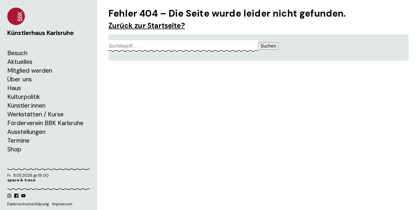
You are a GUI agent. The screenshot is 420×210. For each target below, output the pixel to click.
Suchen (268, 45)
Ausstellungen (26, 132)
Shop (14, 149)
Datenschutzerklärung (28, 204)
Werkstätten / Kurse (35, 114)
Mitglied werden (29, 70)
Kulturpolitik (23, 97)
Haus (14, 88)
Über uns (19, 79)
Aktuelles (19, 62)
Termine (18, 140)
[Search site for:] (183, 46)
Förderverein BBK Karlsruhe (45, 123)
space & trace (21, 180)
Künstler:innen (26, 106)
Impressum (62, 204)
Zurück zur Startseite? (146, 25)
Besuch (17, 53)
